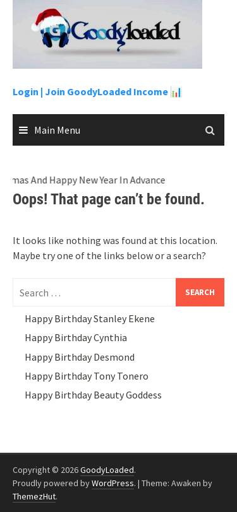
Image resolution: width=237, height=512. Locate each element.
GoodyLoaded (107, 469)
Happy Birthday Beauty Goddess (93, 394)
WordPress (113, 483)
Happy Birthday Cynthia (76, 337)
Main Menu (57, 130)
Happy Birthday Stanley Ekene (90, 318)
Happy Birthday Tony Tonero (87, 375)
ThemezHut (34, 496)
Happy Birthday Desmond (80, 357)
